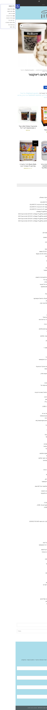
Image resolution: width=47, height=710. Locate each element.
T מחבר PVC (35, 526)
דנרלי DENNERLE (37, 225)
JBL (38, 338)
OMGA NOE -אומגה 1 (33, 347)
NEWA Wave (32, 369)
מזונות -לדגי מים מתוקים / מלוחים (33, 336)
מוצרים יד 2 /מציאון (37, 272)
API (38, 333)
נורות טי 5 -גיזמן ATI (34, 401)
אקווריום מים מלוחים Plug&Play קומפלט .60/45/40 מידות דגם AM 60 (21, 214)
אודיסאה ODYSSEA (34, 397)
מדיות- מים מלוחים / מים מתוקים (28, 70)
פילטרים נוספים (35, 603)
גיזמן (41, 195)
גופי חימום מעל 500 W (33, 585)
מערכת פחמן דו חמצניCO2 (35, 502)
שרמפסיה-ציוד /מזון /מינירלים (34, 232)
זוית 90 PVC (36, 524)
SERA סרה (36, 345)
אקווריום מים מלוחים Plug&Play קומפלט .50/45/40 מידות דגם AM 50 (21, 216)
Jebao (37, 427)
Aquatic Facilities (38, 652)
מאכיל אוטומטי (35, 488)
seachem (36, 291)
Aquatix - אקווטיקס (37, 239)
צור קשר (40, 654)
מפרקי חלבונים (38, 535)
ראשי (43, 70)
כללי (41, 244)
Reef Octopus (35, 430)
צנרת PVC (36, 533)
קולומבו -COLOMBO (33, 324)
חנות (39, 70)
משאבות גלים (38, 355)
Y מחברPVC (36, 516)
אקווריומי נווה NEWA (37, 223)
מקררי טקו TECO (34, 448)
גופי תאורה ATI (35, 394)
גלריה (41, 650)
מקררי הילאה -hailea (33, 446)
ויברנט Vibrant (35, 310)
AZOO (37, 258)
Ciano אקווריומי (38, 190)
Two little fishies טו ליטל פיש (31, 319)
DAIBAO (37, 423)
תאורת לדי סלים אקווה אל (32, 385)
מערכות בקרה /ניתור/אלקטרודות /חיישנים (31, 277)
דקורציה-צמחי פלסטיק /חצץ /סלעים (32, 458)
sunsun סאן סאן (34, 582)
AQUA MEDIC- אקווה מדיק (32, 373)
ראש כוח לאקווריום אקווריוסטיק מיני (29, 420)
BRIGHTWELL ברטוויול (33, 317)
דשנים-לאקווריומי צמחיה (36, 256)
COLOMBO (36, 265)
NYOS (37, 540)
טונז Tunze (36, 371)
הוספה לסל (33, 87)
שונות (41, 472)
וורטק (37, 364)
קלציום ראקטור (38, 411)
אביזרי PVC (39, 512)
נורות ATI (36, 380)
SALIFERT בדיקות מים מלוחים (31, 329)
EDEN (37, 589)
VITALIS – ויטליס (34, 340)
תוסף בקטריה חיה (34, 242)
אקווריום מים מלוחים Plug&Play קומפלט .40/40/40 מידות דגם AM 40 (21, 218)
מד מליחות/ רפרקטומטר (32, 481)
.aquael (37, 592)
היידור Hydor (35, 362)
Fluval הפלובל (38, 228)
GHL (38, 387)
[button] (2, 6)
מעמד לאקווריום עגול (36, 200)
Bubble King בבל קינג (33, 542)
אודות (41, 645)
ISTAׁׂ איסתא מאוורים (33, 444)
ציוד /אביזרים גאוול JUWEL (35, 507)
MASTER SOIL (35, 556)
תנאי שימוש (14, 707)
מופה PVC (36, 531)
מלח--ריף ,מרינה (38, 376)
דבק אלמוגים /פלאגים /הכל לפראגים (29, 486)
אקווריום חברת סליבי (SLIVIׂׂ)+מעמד (33, 251)
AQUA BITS (36, 343)
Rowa (37, 289)
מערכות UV (39, 451)
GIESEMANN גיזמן (34, 399)
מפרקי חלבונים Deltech (32, 552)
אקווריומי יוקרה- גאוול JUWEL (34, 406)
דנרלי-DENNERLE (34, 268)
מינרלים (37, 235)
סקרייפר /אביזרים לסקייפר (32, 493)
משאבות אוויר (38, 578)
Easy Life (36, 263)
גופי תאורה (39, 378)
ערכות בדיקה (38, 322)
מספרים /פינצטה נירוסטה (32, 491)
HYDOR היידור (35, 594)
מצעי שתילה (39, 554)
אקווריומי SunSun (37, 230)
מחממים (40, 580)
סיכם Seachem (35, 261)
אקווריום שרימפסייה (34, 282)
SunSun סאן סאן (34, 601)
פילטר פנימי (39, 247)
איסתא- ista (36, 568)
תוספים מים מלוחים (37, 305)
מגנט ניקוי (36, 498)
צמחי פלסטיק (35, 465)
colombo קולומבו (34, 559)
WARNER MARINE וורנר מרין (16, 95)
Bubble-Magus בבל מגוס (32, 549)
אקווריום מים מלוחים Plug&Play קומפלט (31, 211)
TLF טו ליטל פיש (32, 95)
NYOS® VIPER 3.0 (37, 193)
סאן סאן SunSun (34, 357)
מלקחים (37, 495)
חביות (37, 484)
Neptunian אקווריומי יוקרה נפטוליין (33, 197)
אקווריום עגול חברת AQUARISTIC (33, 202)
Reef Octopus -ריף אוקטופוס (31, 545)
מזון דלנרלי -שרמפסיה (33, 237)
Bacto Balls (36, 296)
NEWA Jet (33, 437)
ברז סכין (37, 514)
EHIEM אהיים (35, 608)
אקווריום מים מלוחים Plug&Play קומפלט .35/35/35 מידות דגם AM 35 (21, 221)
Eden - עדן (36, 432)
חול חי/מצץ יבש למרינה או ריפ (34, 413)
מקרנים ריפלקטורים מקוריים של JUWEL (31, 505)
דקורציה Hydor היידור (33, 470)
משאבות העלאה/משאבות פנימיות (33, 416)
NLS (38, 350)
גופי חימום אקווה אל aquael (31, 284)
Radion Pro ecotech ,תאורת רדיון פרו (29, 392)
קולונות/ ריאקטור (37, 408)
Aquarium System (34, 434)
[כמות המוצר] (42, 87)
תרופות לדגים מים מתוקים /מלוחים (33, 453)
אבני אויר (40, 509)
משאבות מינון (38, 404)
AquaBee (36, 439)
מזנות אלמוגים (38, 275)
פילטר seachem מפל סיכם (32, 599)
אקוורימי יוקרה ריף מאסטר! (35, 270)
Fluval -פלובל (35, 606)
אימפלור (33, 547)
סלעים (37, 467)
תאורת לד (36, 390)
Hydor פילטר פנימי (34, 249)
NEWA (37, 587)
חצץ (38, 463)
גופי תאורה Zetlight (34, 383)
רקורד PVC (36, 528)
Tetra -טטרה (35, 352)
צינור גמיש (36, 477)
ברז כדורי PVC (35, 519)
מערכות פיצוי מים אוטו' (36, 455)
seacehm (36, 575)
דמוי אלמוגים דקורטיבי (33, 460)
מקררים (40, 441)
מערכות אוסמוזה (38, 610)
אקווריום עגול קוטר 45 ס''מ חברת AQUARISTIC (26, 209)
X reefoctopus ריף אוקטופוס (31, 359)
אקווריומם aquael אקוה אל (35, 279)
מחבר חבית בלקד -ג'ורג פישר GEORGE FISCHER (26, 521)
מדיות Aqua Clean (34, 293)
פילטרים (40, 596)
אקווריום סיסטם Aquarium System (29, 366)
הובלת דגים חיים (35, 474)
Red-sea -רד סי (35, 331)
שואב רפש (36, 500)
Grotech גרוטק (35, 315)
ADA (38, 566)
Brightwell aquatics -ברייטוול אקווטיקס (28, 298)
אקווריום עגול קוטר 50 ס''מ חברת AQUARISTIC (26, 207)
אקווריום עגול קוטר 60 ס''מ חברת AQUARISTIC (26, 204)
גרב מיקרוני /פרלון (34, 479)
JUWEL (37, 538)
